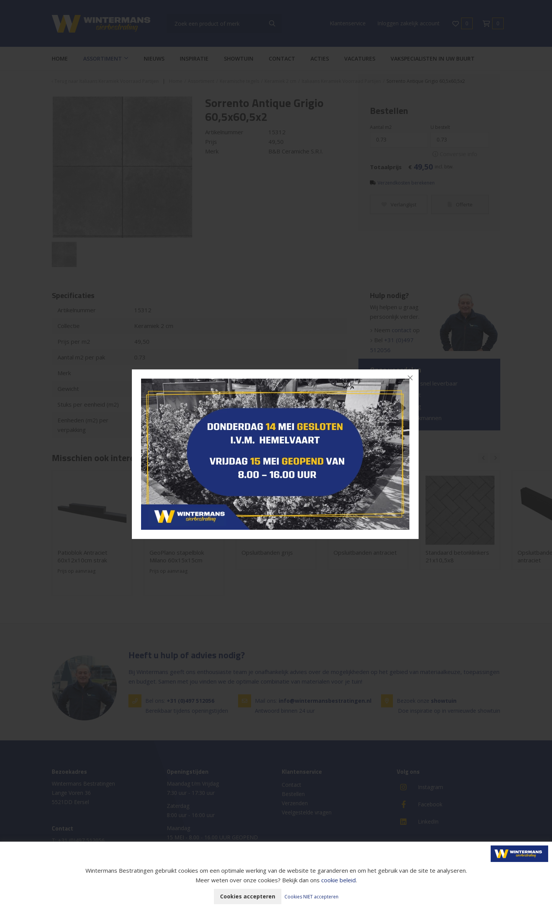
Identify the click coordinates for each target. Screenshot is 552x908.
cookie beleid (338, 880)
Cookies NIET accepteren (311, 896)
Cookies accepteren (247, 896)
